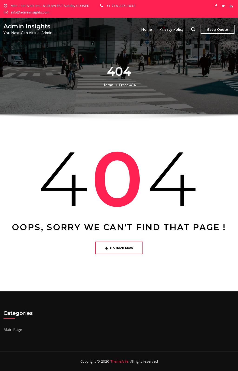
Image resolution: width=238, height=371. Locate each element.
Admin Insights (26, 26)
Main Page (12, 329)
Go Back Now (119, 248)
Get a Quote (217, 29)
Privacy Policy (171, 29)
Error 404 (127, 85)
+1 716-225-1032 (120, 5)
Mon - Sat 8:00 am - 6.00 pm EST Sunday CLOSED (49, 5)
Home (146, 29)
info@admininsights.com (30, 12)
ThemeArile (119, 361)
